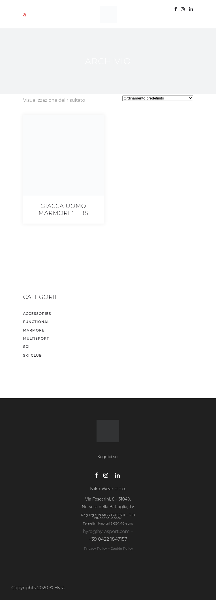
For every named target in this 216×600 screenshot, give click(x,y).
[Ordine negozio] (157, 98)
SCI (26, 347)
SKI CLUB (32, 355)
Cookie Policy (121, 548)
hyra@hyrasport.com (106, 531)
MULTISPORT (36, 338)
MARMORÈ (34, 330)
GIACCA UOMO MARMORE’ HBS (63, 209)
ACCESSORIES (37, 313)
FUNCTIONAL (36, 322)
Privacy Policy (95, 548)
